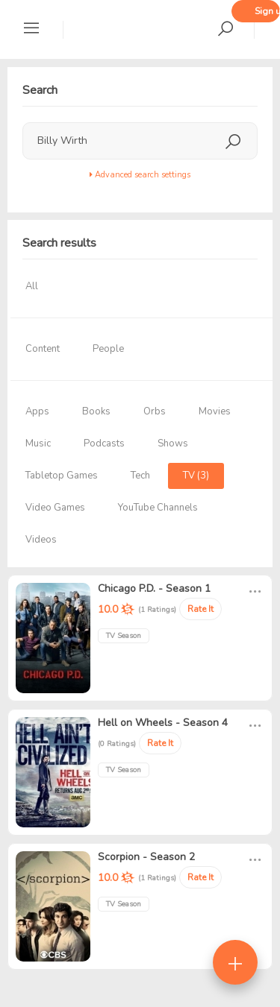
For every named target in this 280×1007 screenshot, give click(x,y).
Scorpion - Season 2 (146, 857)
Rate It (200, 609)
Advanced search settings (140, 174)
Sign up (267, 11)
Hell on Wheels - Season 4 (163, 723)
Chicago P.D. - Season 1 (154, 588)
